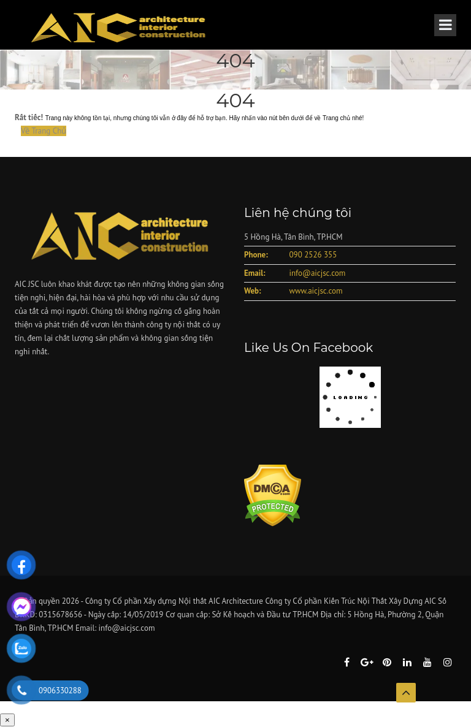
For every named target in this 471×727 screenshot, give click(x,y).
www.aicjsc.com (315, 291)
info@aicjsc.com (317, 273)
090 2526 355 (313, 254)
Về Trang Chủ (43, 131)
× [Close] (7, 720)
